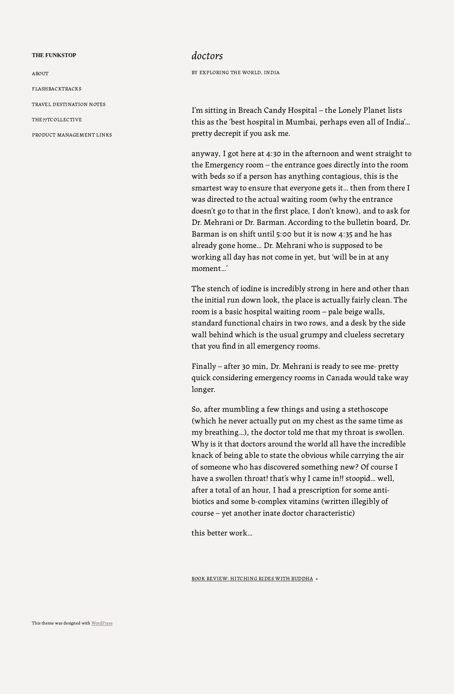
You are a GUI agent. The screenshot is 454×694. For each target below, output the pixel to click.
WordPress (102, 622)
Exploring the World (230, 72)
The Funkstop (54, 55)
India (272, 72)
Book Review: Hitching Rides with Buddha (252, 578)
